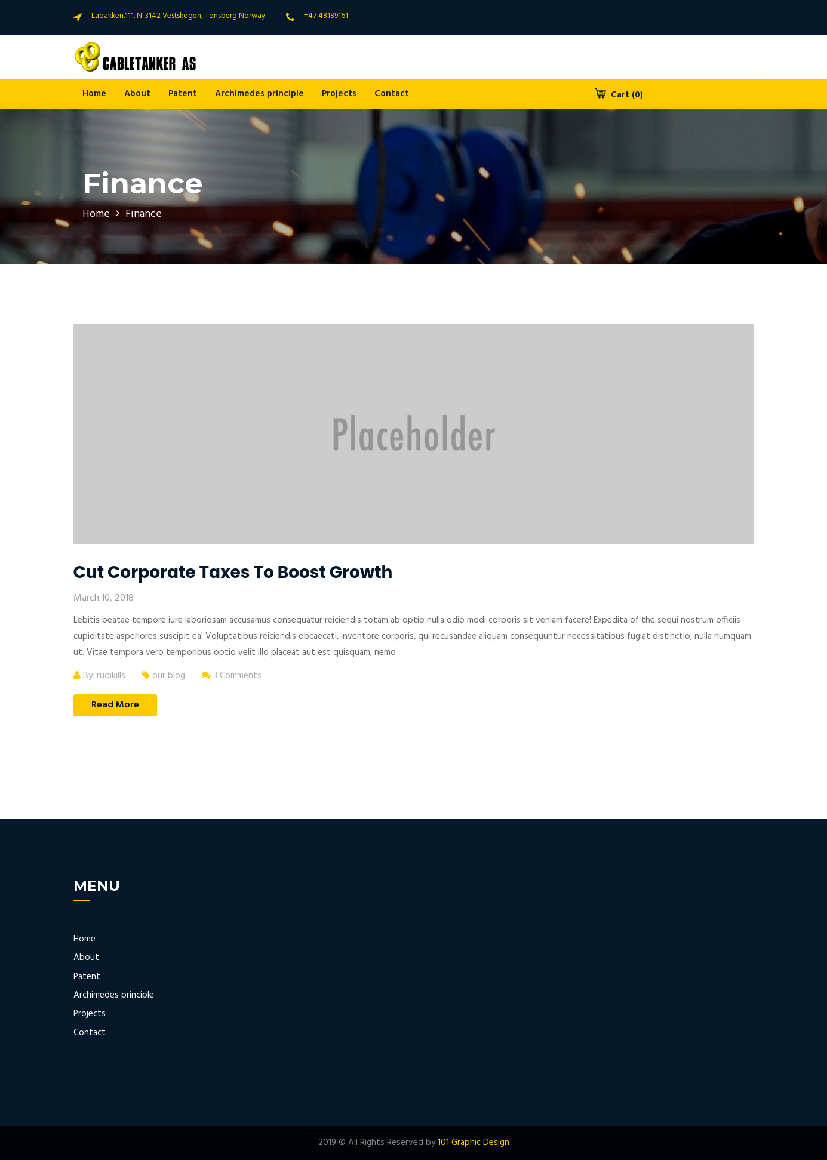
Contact (391, 94)
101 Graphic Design (473, 1143)
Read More (115, 705)
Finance (143, 214)
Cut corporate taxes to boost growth (233, 572)
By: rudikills (99, 676)
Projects (339, 94)
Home (94, 94)
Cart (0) (619, 95)
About (137, 94)
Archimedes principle (259, 94)
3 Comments (232, 676)
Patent (182, 94)
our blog (168, 676)
